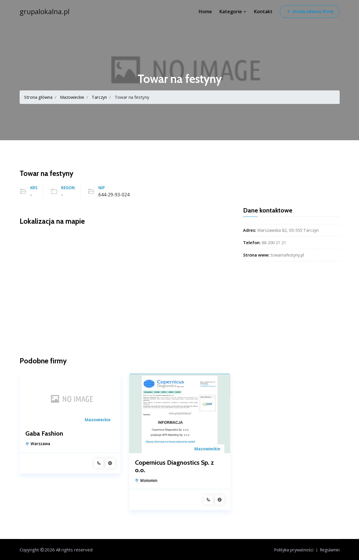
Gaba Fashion (44, 433)
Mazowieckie (73, 97)
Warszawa (40, 443)
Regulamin (329, 549)
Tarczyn (101, 97)
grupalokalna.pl (44, 11)
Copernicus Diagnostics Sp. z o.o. (174, 466)
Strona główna (38, 97)
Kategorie (233, 11)
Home (205, 11)
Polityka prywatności (292, 549)
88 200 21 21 (274, 242)
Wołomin (148, 480)
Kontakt (263, 11)
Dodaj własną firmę (310, 11)
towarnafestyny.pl (288, 255)
